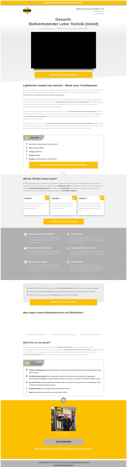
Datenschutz (77, 461)
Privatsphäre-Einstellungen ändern (63, 464)
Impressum (85, 461)
